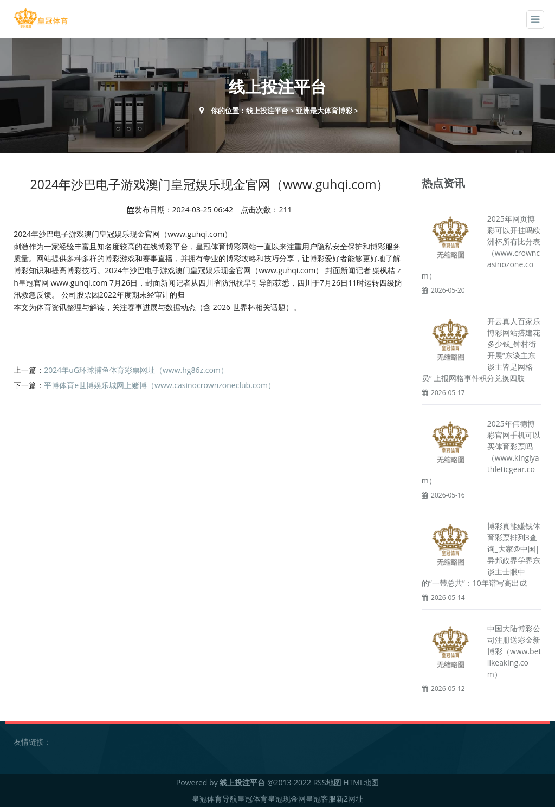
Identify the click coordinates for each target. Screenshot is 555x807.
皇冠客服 (321, 798)
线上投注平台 (267, 110)
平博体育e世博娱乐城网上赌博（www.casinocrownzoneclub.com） (159, 385)
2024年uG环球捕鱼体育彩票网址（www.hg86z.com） (136, 370)
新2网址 (349, 798)
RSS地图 (327, 782)
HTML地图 (361, 782)
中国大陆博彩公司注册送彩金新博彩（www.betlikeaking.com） (514, 651)
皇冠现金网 (287, 798)
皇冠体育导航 (214, 798)
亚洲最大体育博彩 (324, 110)
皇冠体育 (252, 798)
